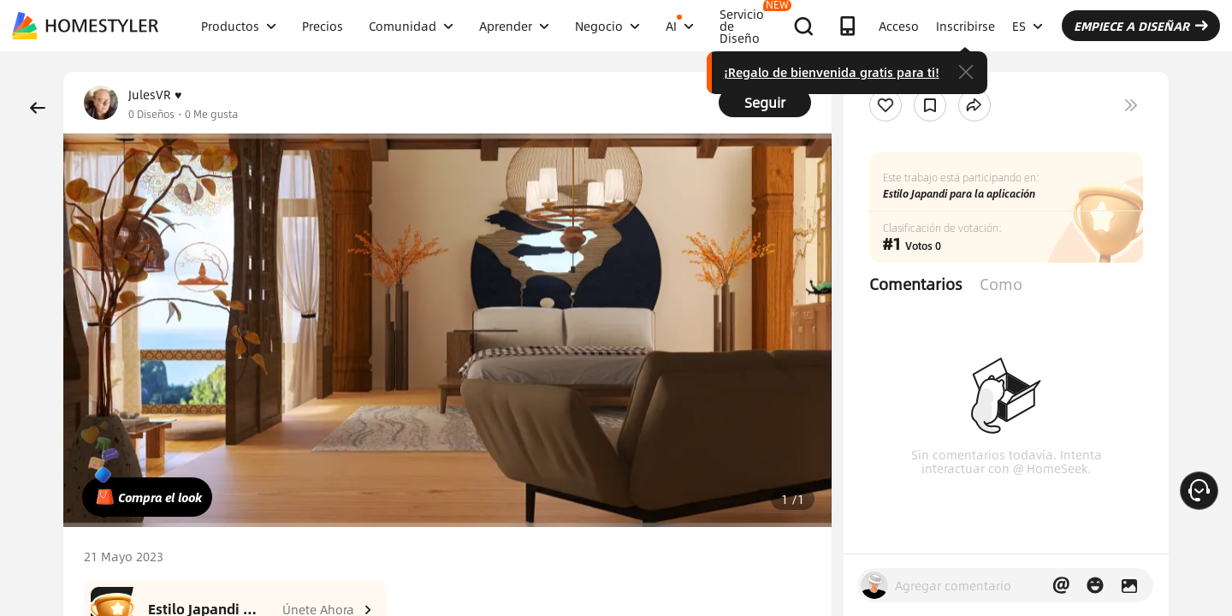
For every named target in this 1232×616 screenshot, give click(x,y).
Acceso (899, 25)
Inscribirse (965, 25)
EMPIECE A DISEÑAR (1141, 25)
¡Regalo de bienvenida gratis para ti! (831, 71)
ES (1027, 25)
